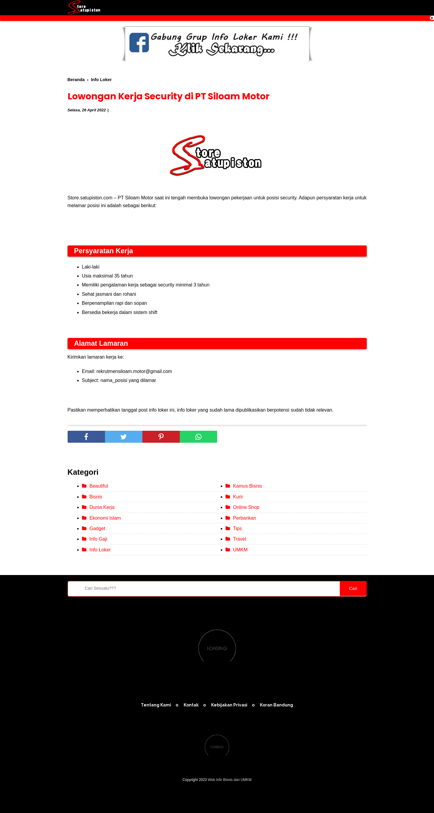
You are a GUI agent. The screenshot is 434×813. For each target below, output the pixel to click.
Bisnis (95, 496)
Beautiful (98, 486)
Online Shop (246, 507)
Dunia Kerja (102, 507)
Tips (237, 528)
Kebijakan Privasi (229, 705)
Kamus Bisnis (247, 486)
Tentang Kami (156, 705)
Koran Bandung (276, 705)
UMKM (240, 549)
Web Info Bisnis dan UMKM (230, 780)
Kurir (238, 496)
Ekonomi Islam (105, 518)
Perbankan (244, 518)
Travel (239, 539)
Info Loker (100, 549)
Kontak (191, 705)
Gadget (97, 528)
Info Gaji (98, 539)
